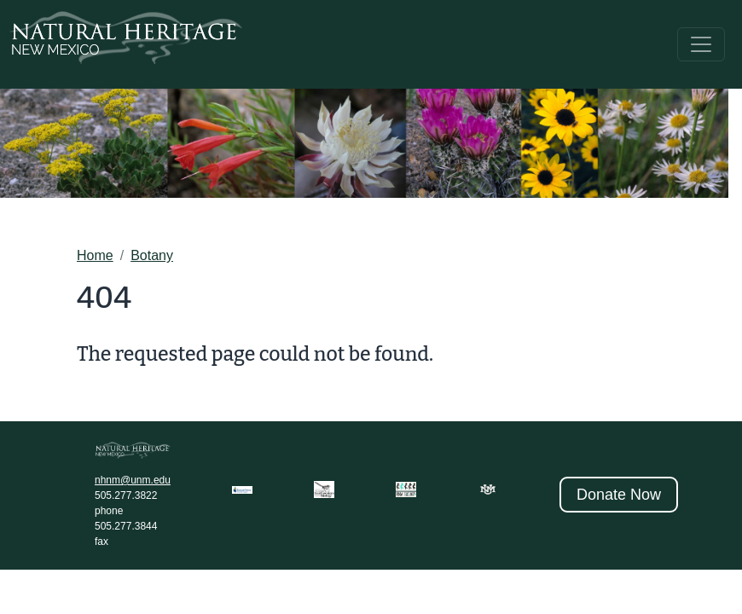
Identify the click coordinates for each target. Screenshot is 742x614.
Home (95, 255)
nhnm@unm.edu (133, 480)
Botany (151, 255)
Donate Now (619, 494)
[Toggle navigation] (701, 44)
